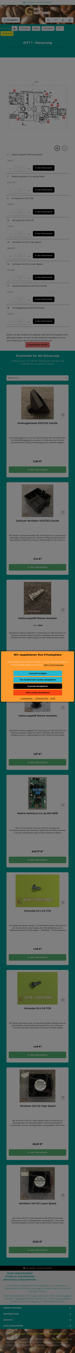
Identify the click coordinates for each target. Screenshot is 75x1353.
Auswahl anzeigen (38, 673)
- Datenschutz (41, 698)
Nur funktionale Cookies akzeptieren (38, 679)
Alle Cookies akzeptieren (38, 692)
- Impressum (26, 698)
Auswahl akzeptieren (38, 686)
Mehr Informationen (54, 665)
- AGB (52, 698)
